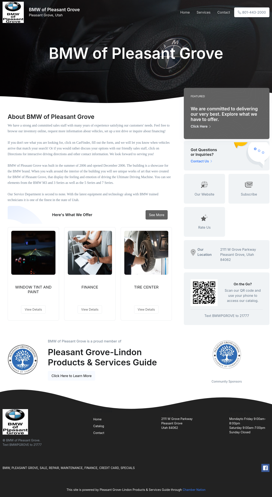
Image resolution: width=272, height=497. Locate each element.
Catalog (98, 426)
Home (185, 12)
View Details (33, 309)
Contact (223, 12)
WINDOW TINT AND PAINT (33, 289)
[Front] (14, 12)
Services (204, 12)
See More (156, 215)
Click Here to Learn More (71, 376)
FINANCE (89, 287)
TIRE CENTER (146, 287)
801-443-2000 (252, 12)
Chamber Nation (194, 489)
